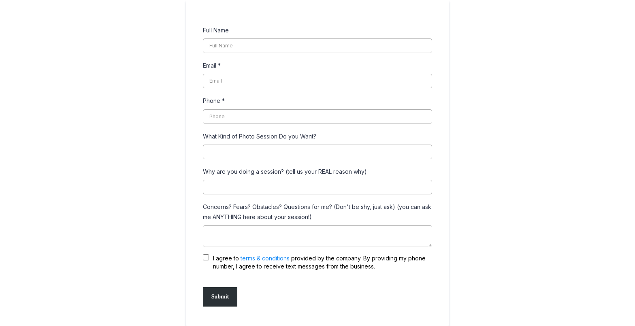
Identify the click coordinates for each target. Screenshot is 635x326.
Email (212, 65)
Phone (214, 100)
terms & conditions (265, 258)
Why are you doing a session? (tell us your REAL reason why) (285, 171)
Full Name (216, 30)
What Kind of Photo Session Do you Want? (259, 136)
